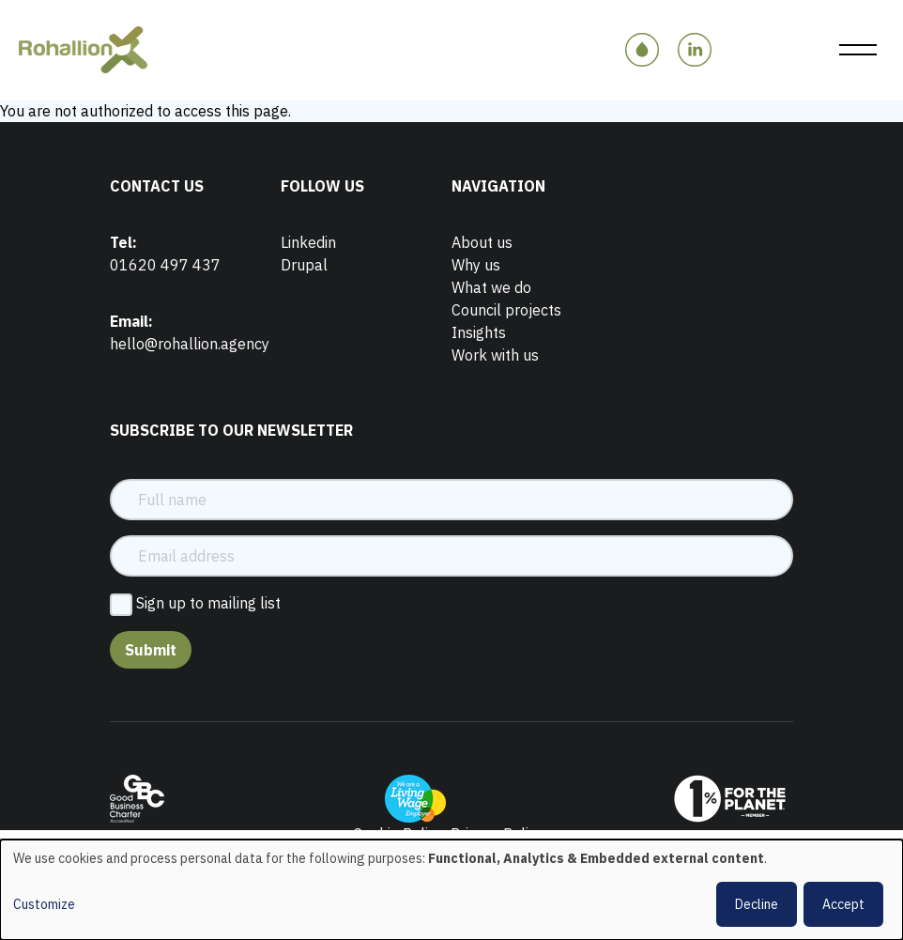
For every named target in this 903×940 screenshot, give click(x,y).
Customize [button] (44, 904)
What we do (491, 287)
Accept (843, 904)
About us (482, 242)
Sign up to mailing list (208, 602)
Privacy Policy (497, 833)
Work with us (495, 355)
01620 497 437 (165, 264)
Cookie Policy (398, 833)
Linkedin (308, 242)
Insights (479, 332)
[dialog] (451, 890)
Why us (476, 264)
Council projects (506, 309)
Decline (756, 904)
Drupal (304, 264)
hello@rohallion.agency (189, 343)
